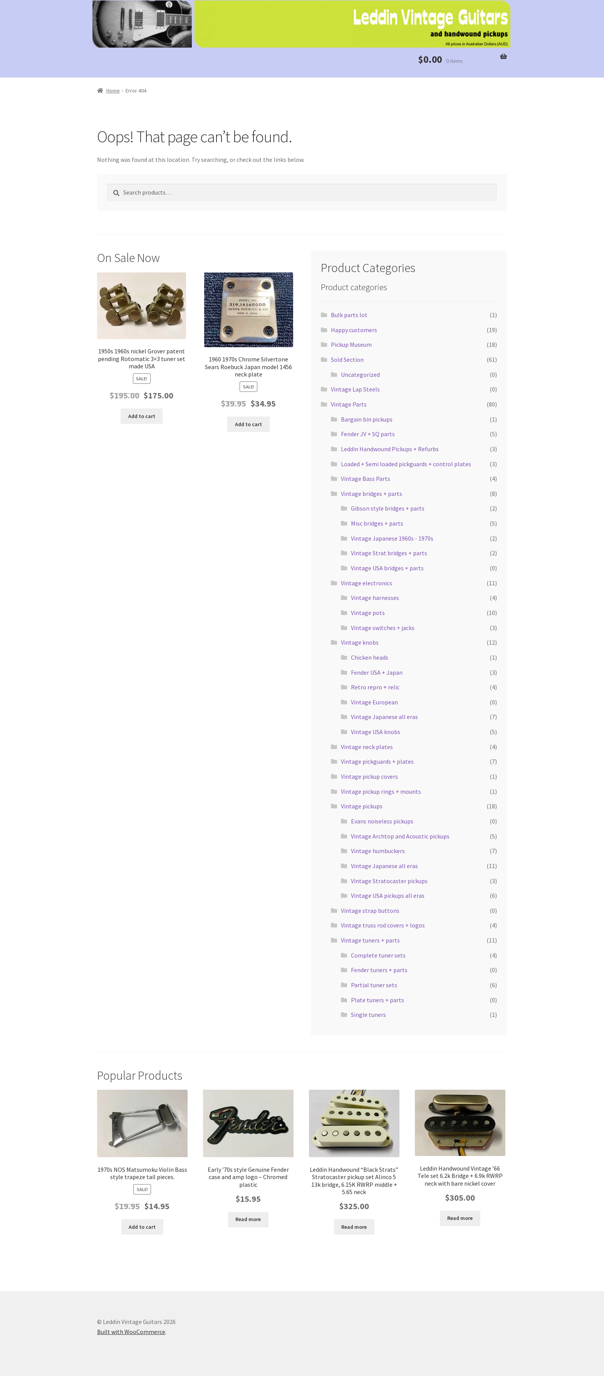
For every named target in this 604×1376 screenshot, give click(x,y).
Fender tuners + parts (379, 970)
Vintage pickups (362, 806)
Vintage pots (368, 613)
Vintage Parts (349, 404)
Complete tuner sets (378, 955)
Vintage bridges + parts (371, 493)
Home (113, 90)
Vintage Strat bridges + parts (389, 553)
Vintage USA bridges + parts (387, 568)
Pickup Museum (351, 344)
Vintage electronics (366, 583)
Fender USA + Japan (377, 672)
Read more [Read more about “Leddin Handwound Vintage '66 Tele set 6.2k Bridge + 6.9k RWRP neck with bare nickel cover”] (460, 1218)
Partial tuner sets (374, 985)
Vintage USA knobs (375, 732)
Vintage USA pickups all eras (387, 895)
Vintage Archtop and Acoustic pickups (400, 836)
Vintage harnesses (375, 597)
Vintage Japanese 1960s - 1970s (392, 538)
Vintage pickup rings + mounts (381, 791)
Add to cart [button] (141, 416)
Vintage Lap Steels (355, 389)
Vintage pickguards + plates (377, 761)
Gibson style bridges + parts (387, 508)
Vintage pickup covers (369, 776)
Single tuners (368, 1014)
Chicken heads (369, 657)
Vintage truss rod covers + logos (383, 925)
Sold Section (347, 359)
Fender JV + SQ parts (368, 434)
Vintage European (374, 702)
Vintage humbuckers (378, 851)
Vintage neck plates (367, 747)
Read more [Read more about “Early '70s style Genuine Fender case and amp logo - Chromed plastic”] (248, 1219)
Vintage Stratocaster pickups (389, 881)
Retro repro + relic (375, 687)
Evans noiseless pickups (382, 821)
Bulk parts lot (349, 315)
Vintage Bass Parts (365, 478)
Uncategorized (360, 374)
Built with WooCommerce (131, 1332)
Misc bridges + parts (377, 523)
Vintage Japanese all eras (384, 717)
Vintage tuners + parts (370, 940)
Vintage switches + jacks (382, 628)
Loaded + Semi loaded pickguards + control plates (406, 464)
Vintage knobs (360, 642)
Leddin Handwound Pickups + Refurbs (390, 449)
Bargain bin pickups (367, 419)
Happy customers (354, 330)
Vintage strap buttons (370, 910)
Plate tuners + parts (377, 1000)
